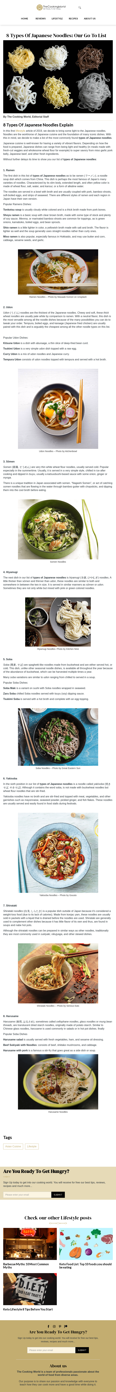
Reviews (41, 18)
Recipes (73, 18)
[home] (56, 7)
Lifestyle (57, 18)
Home (24, 18)
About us (89, 18)
